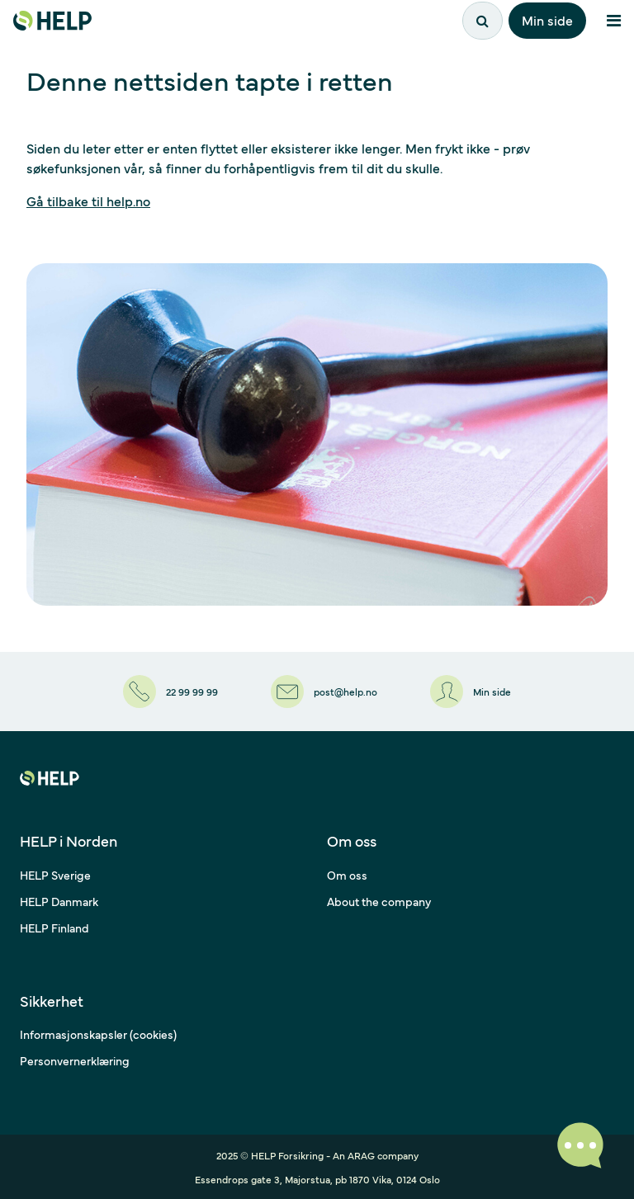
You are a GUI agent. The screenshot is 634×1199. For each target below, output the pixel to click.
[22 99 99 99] (170, 691)
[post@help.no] (324, 691)
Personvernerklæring (75, 1060)
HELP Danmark (59, 901)
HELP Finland (54, 927)
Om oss (347, 874)
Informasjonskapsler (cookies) (98, 1034)
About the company (379, 901)
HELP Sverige (55, 874)
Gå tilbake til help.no (88, 200)
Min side (547, 20)
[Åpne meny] (613, 20)
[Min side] (470, 691)
